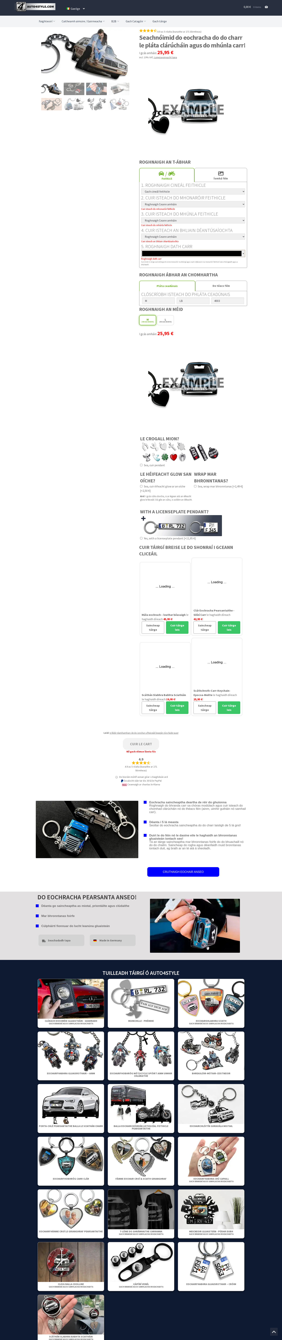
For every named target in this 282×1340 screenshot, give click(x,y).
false (152, 925)
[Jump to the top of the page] (274, 1332)
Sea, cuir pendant (152, 465)
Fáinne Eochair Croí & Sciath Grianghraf (141, 1178)
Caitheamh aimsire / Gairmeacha (84, 21)
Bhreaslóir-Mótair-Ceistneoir (211, 1073)
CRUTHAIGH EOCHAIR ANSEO (183, 871)
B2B (115, 21)
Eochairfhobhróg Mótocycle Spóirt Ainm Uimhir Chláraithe (141, 1075)
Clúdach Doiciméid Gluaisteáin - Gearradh (71, 1022)
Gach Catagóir (136, 21)
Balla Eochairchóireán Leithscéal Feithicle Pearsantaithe (141, 1127)
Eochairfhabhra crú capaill (211, 1180)
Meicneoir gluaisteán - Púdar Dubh (211, 1232)
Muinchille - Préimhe (141, 1020)
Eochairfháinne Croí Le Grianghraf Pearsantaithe (71, 1231)
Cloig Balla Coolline (71, 1285)
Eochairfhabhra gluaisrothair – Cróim (211, 1284)
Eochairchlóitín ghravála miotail (211, 1126)
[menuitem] (76, 8)
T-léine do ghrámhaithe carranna (141, 1232)
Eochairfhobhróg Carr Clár (71, 1178)
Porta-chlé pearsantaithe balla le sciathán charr (71, 1126)
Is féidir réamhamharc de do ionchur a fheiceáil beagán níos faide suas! (144, 732)
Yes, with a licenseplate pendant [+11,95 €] (168, 538)
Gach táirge (160, 21)
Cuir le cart (141, 744)
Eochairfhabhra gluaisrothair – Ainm (71, 1073)
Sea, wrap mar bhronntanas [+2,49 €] (218, 486)
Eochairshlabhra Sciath (211, 1022)
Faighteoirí (47, 21)
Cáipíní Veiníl (141, 1285)
